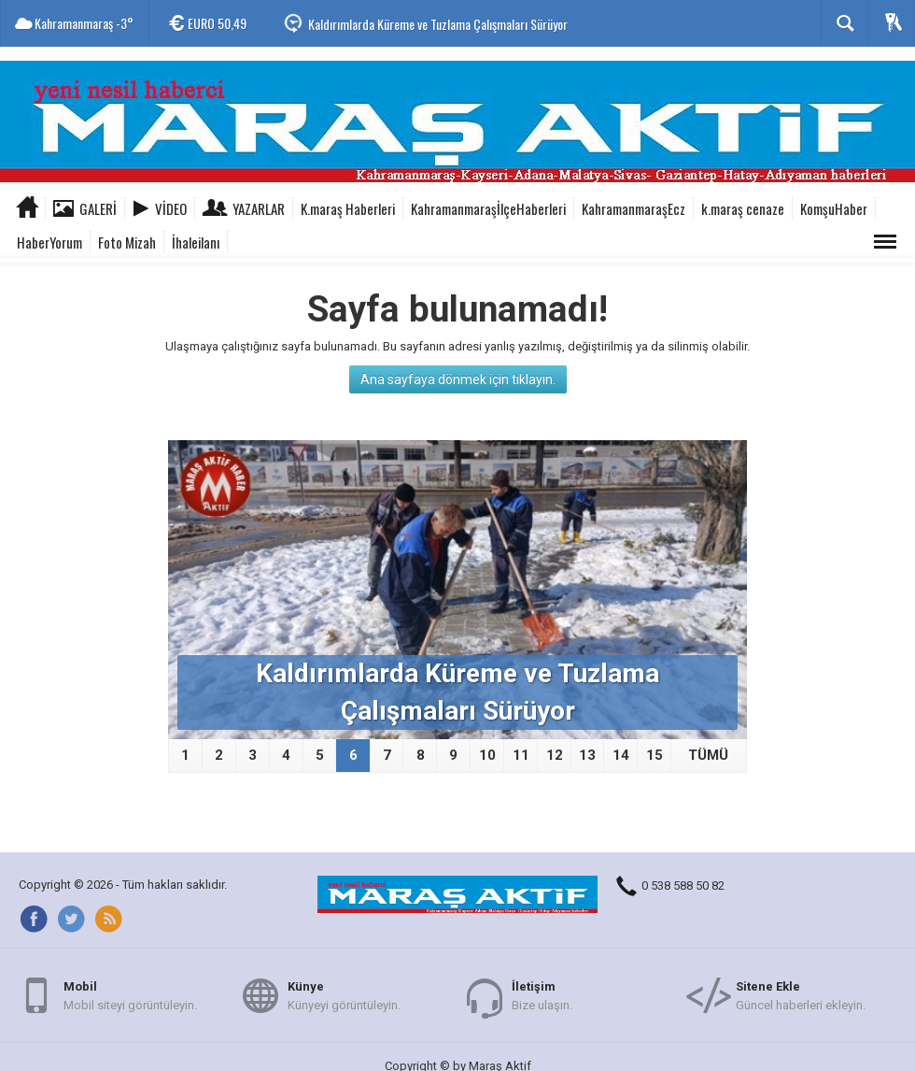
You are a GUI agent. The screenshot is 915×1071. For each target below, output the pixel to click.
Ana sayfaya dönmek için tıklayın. (458, 379)
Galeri (98, 208)
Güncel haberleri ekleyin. (801, 995)
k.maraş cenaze (742, 208)
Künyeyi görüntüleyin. (344, 995)
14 (620, 755)
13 (587, 755)
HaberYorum (49, 242)
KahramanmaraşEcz (633, 208)
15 (654, 755)
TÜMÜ (708, 755)
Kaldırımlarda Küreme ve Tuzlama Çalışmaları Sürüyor (438, 24)
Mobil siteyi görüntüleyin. (130, 995)
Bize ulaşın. (542, 995)
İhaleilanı (195, 242)
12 (554, 755)
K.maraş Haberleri (348, 208)
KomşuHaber (833, 208)
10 (487, 755)
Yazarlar (258, 208)
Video (171, 208)
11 (521, 755)
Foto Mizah (127, 242)
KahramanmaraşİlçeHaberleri (488, 208)
